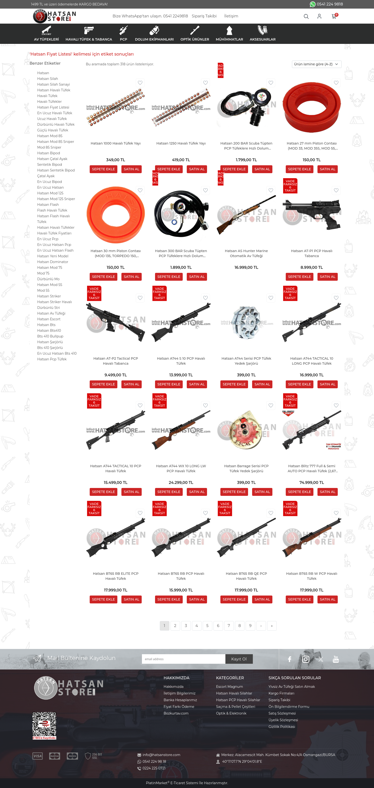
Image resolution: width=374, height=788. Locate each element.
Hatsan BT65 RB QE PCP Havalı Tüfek (246, 576)
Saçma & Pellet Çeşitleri (235, 707)
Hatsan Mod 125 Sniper (56, 199)
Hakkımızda (173, 686)
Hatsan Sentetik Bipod (56, 170)
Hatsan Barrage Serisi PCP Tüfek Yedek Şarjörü (246, 468)
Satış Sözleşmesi (282, 713)
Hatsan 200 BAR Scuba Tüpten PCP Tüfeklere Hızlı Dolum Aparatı (246, 146)
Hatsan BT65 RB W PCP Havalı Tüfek (311, 576)
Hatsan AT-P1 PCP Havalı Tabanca (311, 253)
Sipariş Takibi (279, 700)
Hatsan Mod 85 (49, 136)
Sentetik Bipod (49, 164)
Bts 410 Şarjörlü (50, 348)
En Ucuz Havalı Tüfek (54, 113)
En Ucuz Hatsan (50, 187)
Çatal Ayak (46, 176)
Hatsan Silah (47, 79)
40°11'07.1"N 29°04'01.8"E (242, 761)
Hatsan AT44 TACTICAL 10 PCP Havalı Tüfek (115, 468)
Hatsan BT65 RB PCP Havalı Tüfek (181, 576)
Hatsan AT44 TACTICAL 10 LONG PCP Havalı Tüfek (311, 361)
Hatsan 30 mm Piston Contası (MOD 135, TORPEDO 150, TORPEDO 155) (116, 254)
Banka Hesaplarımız (180, 700)
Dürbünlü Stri (48, 308)
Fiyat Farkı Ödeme (179, 707)
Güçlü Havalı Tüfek (52, 130)
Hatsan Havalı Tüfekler (55, 227)
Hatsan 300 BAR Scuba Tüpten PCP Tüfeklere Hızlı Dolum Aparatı (181, 254)
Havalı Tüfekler (49, 101)
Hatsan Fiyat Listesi (53, 107)
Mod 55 (43, 290)
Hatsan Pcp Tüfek (52, 359)
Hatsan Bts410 (49, 330)
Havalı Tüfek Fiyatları (54, 233)
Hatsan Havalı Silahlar (234, 693)
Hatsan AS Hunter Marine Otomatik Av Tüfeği (246, 253)
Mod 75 (43, 273)
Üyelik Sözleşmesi (283, 720)
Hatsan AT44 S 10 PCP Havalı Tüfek (181, 361)
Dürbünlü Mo (48, 279)
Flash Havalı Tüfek (52, 210)
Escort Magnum (229, 686)
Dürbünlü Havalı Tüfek (56, 124)
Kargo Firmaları (281, 693)
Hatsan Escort (49, 319)
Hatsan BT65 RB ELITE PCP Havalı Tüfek (115, 576)
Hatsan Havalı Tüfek (53, 90)
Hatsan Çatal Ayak (52, 159)
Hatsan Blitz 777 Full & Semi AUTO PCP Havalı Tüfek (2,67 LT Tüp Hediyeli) (312, 469)
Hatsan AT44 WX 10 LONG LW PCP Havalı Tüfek (181, 468)
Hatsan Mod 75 (49, 267)
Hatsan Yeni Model (52, 256)
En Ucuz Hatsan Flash (55, 250)
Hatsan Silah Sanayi (53, 84)
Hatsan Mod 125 (50, 193)
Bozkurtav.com (176, 713)
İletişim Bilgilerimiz (180, 693)
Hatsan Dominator (52, 262)
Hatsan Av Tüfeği (51, 313)
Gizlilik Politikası (282, 727)
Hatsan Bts (46, 325)
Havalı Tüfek (47, 96)
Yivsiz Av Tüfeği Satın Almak (292, 686)
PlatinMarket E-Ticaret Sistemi (172, 783)
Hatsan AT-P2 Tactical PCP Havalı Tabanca (115, 361)
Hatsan (43, 73)
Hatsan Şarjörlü (50, 342)
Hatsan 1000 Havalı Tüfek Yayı (116, 143)
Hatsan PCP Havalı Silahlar (238, 700)
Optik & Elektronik (231, 713)
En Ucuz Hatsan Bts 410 (57, 353)
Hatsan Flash (48, 204)
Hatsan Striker (49, 296)
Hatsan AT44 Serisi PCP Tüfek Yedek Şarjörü (246, 361)
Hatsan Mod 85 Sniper (55, 142)
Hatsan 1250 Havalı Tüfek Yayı (181, 143)
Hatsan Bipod (48, 153)
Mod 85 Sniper (49, 147)
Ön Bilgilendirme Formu (289, 707)
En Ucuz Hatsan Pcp (54, 245)
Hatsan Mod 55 (49, 285)
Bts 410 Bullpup (50, 336)
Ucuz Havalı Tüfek (52, 119)
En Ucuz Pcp (47, 239)
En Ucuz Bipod (49, 182)
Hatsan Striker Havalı (54, 302)
